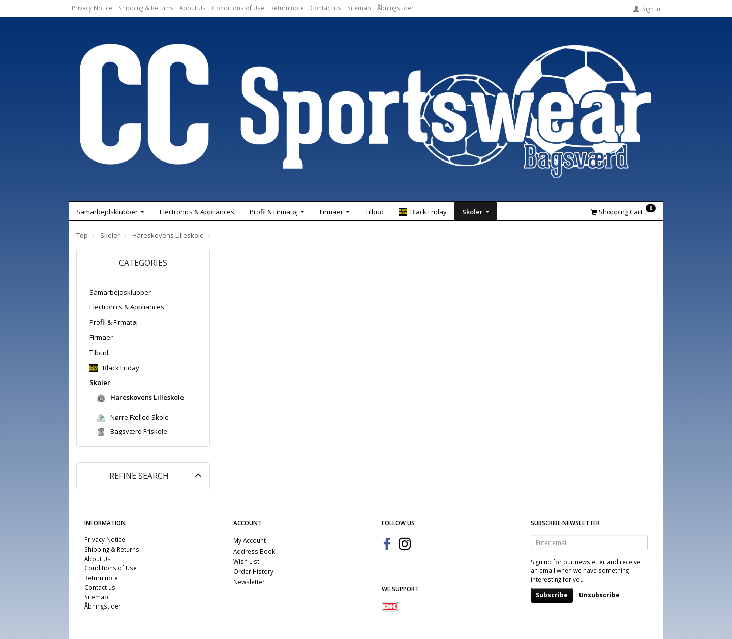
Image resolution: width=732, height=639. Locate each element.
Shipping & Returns (145, 8)
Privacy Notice (92, 8)
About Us (192, 8)
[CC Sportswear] (366, 111)
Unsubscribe (599, 595)
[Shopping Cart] (623, 211)
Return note (287, 8)
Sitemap (359, 8)
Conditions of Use (238, 8)
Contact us (325, 8)
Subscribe (552, 595)
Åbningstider (395, 8)
